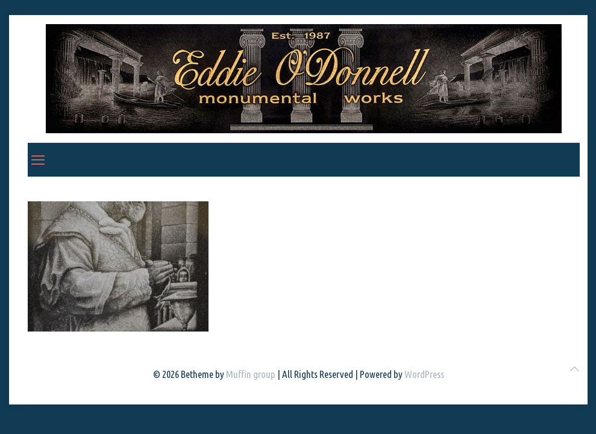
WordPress (424, 374)
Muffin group (250, 374)
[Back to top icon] (574, 368)
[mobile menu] (38, 159)
